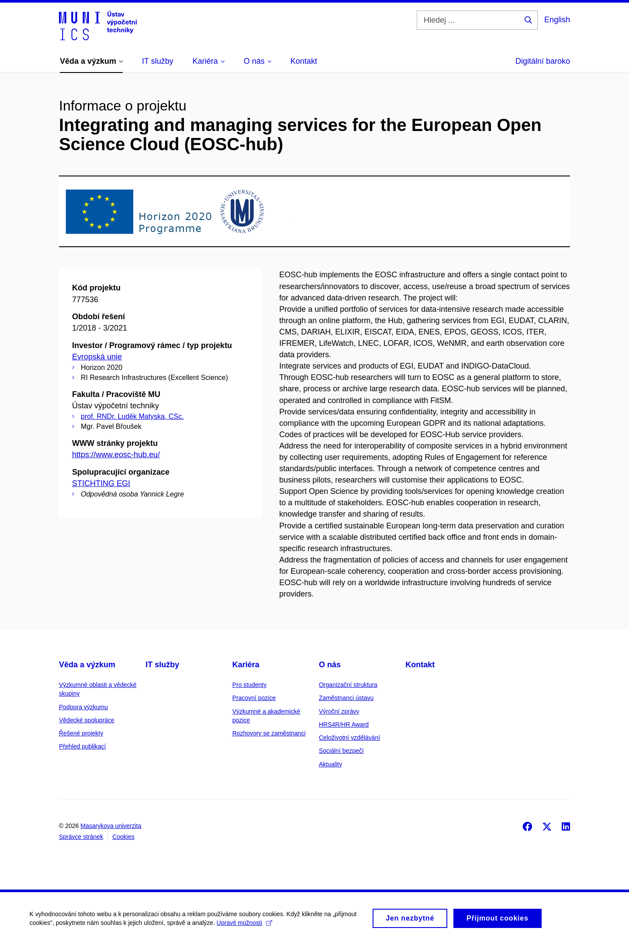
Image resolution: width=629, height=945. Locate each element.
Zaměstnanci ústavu (346, 697)
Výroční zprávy (339, 711)
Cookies (123, 836)
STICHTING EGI (101, 483)
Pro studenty (249, 684)
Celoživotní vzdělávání (349, 737)
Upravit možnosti (245, 927)
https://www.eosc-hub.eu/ (116, 454)
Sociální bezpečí (341, 750)
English (557, 19)
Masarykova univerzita (110, 825)
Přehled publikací (82, 746)
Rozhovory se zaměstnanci (269, 733)
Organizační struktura (348, 684)
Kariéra (245, 664)
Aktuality (330, 764)
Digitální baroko (542, 61)
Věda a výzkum (87, 664)
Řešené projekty (81, 733)
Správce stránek (81, 836)
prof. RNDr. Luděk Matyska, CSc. (132, 416)
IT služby (162, 664)
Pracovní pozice (254, 697)
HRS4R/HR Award (344, 724)
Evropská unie (97, 356)
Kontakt (420, 664)
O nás (330, 664)
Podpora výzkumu (83, 707)
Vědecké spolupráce (86, 720)
